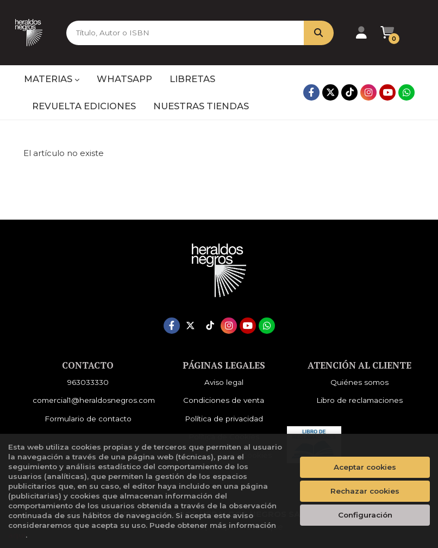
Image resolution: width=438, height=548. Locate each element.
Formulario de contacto (88, 418)
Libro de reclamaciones (359, 400)
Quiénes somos (359, 382)
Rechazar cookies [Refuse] (364, 491)
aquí (17, 535)
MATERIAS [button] (51, 78)
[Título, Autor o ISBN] (179, 33)
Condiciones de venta (223, 400)
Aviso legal (223, 382)
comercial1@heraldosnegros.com (94, 400)
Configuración (365, 514)
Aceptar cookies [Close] (365, 467)
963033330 (88, 382)
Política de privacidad (224, 418)
